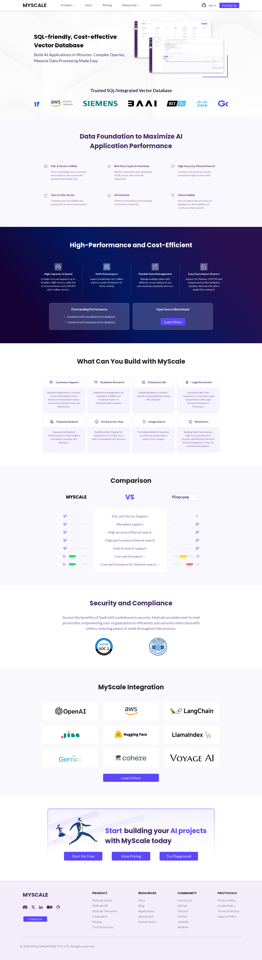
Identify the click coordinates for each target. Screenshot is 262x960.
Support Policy (227, 916)
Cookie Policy (226, 905)
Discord (182, 911)
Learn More (173, 322)
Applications (146, 911)
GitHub (182, 905)
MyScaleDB (100, 905)
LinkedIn (183, 921)
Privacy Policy (227, 900)
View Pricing (131, 856)
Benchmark (145, 916)
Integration (99, 916)
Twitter (182, 916)
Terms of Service (228, 911)
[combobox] (184, 497)
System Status (147, 921)
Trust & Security (102, 927)
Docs (88, 5)
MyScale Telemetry (104, 911)
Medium (182, 927)
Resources (130, 5)
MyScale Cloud (102, 900)
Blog (141, 905)
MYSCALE (34, 5)
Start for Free (83, 856)
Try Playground (178, 856)
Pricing (107, 5)
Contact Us (35, 919)
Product (68, 5)
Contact (156, 5)
